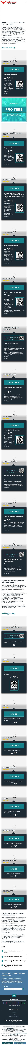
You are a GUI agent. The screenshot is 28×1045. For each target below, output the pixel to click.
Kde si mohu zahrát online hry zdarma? (13, 965)
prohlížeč (11, 587)
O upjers (14, 1012)
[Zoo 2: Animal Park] (0, 13)
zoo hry (3, 594)
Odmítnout (20, 1043)
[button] (14, 995)
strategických (11, 589)
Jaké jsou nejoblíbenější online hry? (15, 961)
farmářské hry (21, 593)
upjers (8, 2)
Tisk (14, 1014)
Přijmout (7, 1043)
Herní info (6, 93)
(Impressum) (10, 1028)
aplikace (3, 599)
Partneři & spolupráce (14, 1016)
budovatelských (20, 589)
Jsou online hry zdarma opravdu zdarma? (13, 951)
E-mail (6, 987)
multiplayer (11, 919)
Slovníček (14, 1025)
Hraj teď (14, 70)
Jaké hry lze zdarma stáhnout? (13, 956)
